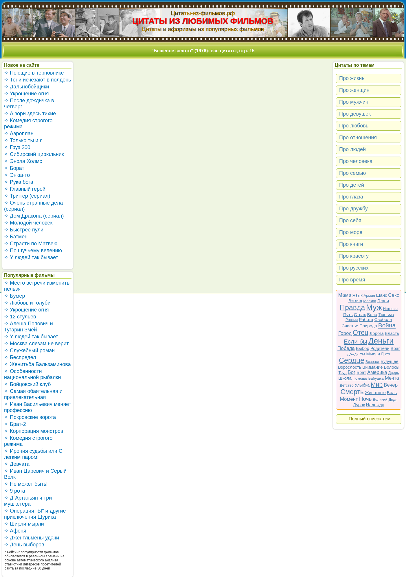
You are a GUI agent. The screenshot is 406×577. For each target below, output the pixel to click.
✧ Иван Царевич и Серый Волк (35, 474)
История (390, 309)
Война (387, 325)
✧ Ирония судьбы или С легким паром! (33, 454)
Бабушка (376, 378)
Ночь (365, 399)
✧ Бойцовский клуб (27, 384)
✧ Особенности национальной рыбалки (32, 374)
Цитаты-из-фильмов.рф (203, 13)
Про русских (354, 268)
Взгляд (355, 300)
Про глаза (351, 197)
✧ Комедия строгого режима (28, 123)
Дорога (377, 333)
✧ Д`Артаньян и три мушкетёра (28, 501)
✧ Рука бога (18, 182)
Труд (343, 372)
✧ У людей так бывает (31, 257)
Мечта (392, 378)
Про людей (352, 149)
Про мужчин (353, 102)
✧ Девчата (17, 464)
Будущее (389, 361)
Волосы (392, 367)
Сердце (351, 360)
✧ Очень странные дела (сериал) (33, 206)
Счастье (350, 325)
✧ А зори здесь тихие (30, 113)
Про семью (352, 173)
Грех (385, 353)
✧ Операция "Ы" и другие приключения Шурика (35, 514)
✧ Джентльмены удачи (31, 538)
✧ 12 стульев (20, 317)
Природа (368, 325)
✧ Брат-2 (15, 424)
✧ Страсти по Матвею (30, 243)
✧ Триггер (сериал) (27, 196)
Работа (366, 319)
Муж (374, 307)
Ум (362, 353)
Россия (352, 320)
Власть (392, 333)
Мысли (373, 353)
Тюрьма (386, 314)
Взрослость (349, 367)
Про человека (355, 161)
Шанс (381, 295)
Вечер (391, 385)
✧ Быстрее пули (23, 230)
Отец (360, 332)
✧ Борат (14, 168)
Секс (393, 295)
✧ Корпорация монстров (33, 431)
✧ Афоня (15, 531)
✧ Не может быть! (26, 484)
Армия (369, 295)
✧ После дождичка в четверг (29, 104)
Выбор (362, 348)
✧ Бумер (14, 296)
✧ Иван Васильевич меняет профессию (37, 407)
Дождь (353, 354)
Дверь (393, 372)
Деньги (381, 341)
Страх (360, 314)
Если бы (355, 341)
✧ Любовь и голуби (27, 303)
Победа (346, 348)
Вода (372, 314)
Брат (361, 372)
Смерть (352, 392)
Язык (357, 295)
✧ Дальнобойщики (26, 87)
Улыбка (362, 385)
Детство (347, 385)
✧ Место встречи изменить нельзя (36, 286)
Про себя (350, 220)
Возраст (372, 361)
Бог (351, 372)
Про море (350, 232)
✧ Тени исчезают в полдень (37, 80)
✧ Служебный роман (29, 350)
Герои (383, 300)
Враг (395, 348)
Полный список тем (369, 418)
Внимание (372, 367)
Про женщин (354, 90)
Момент (349, 399)
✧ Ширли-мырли (24, 524)
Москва (369, 301)
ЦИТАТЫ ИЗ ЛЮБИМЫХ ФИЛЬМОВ (203, 20)
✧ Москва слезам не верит (36, 343)
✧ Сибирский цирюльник (34, 154)
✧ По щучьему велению (33, 250)
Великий (380, 399)
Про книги (351, 244)
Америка (377, 372)
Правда (352, 307)
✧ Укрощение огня (26, 94)
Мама (344, 295)
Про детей (351, 185)
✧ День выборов (24, 545)
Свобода (383, 319)
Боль (392, 392)
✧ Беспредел (20, 357)
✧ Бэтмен (15, 237)
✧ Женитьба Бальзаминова (37, 364)
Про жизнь (352, 78)
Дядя (393, 399)
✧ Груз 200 (17, 147)
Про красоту (354, 256)
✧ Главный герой (24, 189)
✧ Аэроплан (19, 133)
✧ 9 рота (14, 491)
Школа (345, 378)
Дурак (359, 404)
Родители (380, 348)
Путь (348, 314)
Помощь (360, 378)
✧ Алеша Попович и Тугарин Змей (28, 327)
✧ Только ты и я (23, 140)
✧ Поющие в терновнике (34, 73)
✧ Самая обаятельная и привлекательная (33, 394)
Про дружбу (353, 208)
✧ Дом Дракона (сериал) (34, 216)
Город (345, 333)
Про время (352, 280)
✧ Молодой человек (28, 223)
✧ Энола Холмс (23, 161)
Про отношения (358, 137)
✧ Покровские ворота (30, 417)
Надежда (375, 404)
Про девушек (355, 114)
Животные (375, 392)
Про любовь (353, 126)
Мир (377, 384)
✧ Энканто (17, 175)
